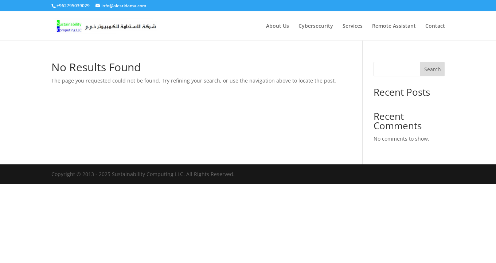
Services (353, 26)
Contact (435, 26)
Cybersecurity (315, 26)
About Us (277, 26)
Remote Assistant (394, 26)
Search (432, 69)
